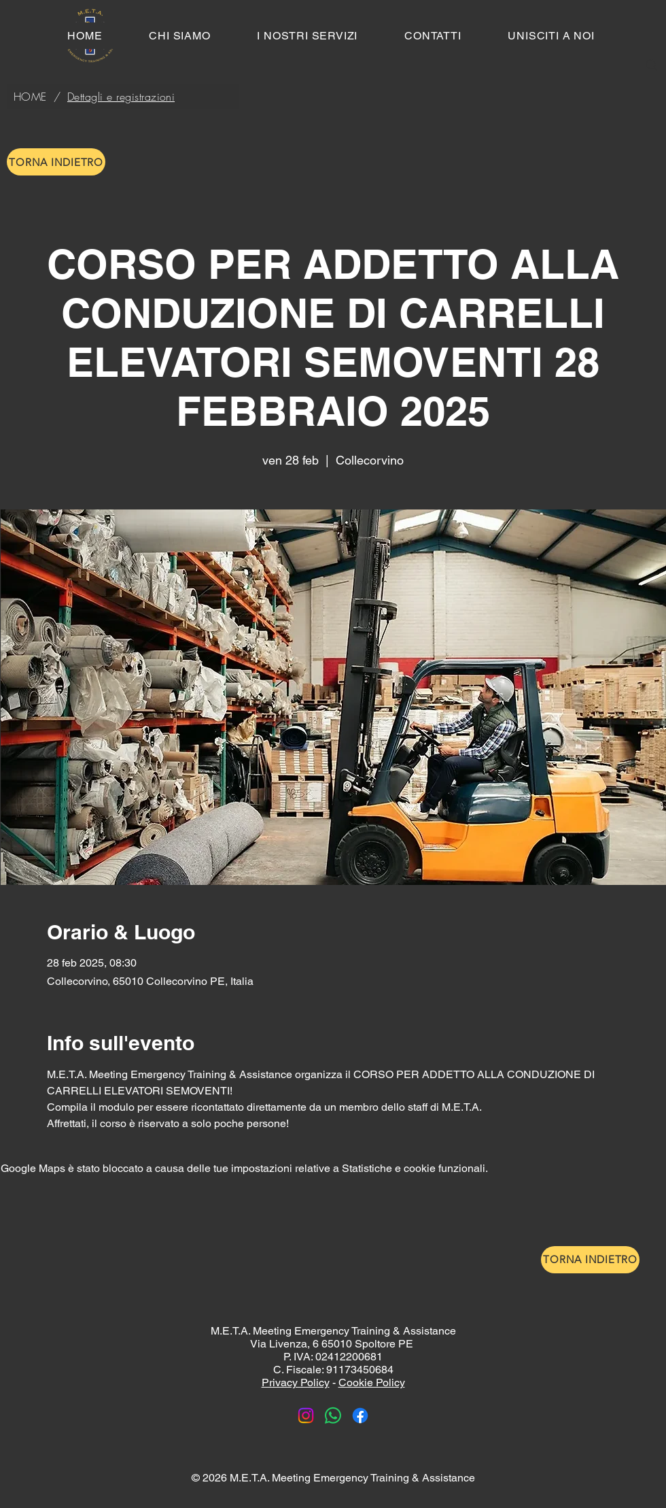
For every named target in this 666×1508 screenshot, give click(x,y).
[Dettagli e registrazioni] (121, 96)
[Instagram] (306, 1415)
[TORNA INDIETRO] (56, 161)
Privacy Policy (296, 1382)
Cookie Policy (371, 1382)
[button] (307, 35)
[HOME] (30, 96)
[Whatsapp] (333, 1415)
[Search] (651, 65)
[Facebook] (360, 1415)
